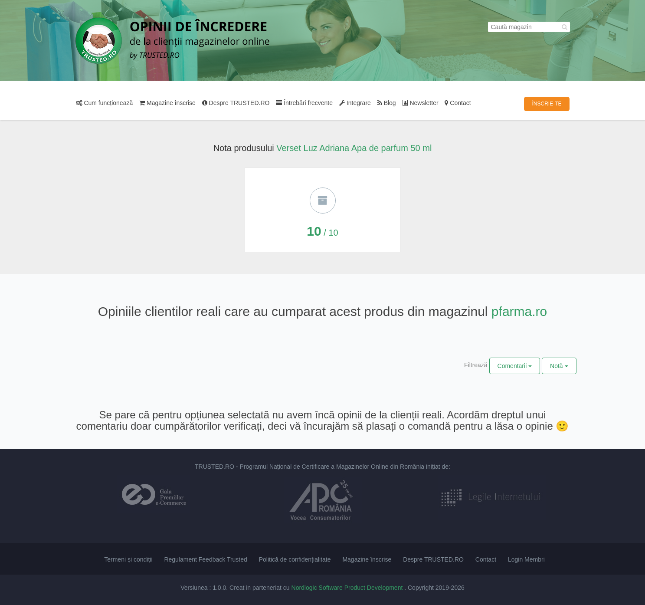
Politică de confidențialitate (295, 559)
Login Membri (526, 559)
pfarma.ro (519, 311)
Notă (559, 365)
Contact (458, 102)
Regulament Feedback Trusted (205, 559)
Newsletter (421, 102)
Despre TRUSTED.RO (236, 102)
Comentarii (515, 365)
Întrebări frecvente (304, 102)
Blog (386, 102)
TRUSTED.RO (214, 466)
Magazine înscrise (167, 102)
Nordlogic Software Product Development (348, 587)
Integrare (355, 102)
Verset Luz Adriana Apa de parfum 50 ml (354, 148)
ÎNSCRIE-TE (546, 104)
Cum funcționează (104, 102)
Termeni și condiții (128, 559)
